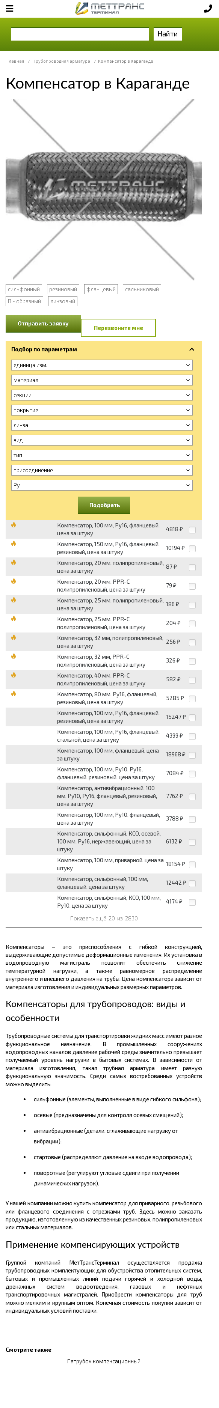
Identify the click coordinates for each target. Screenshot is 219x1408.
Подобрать (104, 504)
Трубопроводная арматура (61, 61)
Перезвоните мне (118, 327)
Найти (167, 33)
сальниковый (142, 289)
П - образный (24, 301)
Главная (16, 61)
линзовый (62, 301)
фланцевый (101, 289)
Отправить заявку (43, 323)
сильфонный (24, 289)
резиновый (63, 289)
